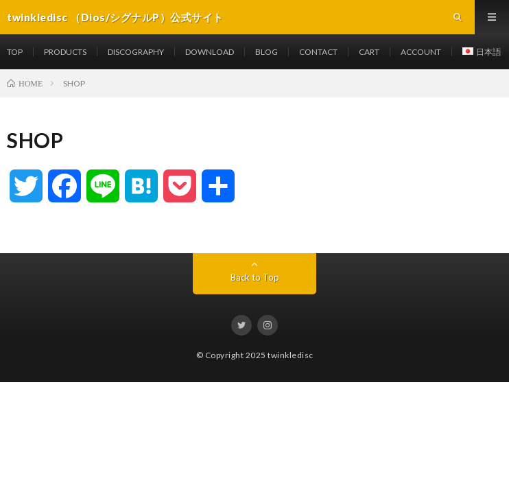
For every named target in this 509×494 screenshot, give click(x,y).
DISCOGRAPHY (136, 52)
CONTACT (318, 52)
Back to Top (254, 277)
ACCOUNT (421, 52)
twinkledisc (290, 355)
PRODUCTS (65, 52)
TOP (15, 52)
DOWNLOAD (209, 52)
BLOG (266, 52)
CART (369, 52)
